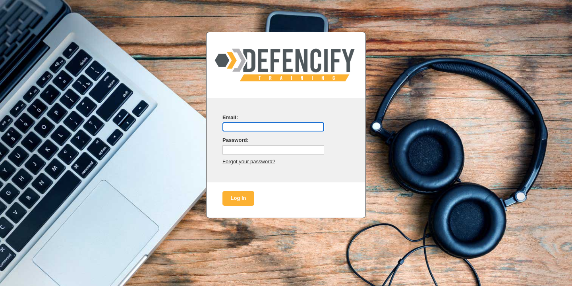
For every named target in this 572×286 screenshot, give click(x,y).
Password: (235, 140)
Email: (230, 117)
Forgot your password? (248, 161)
